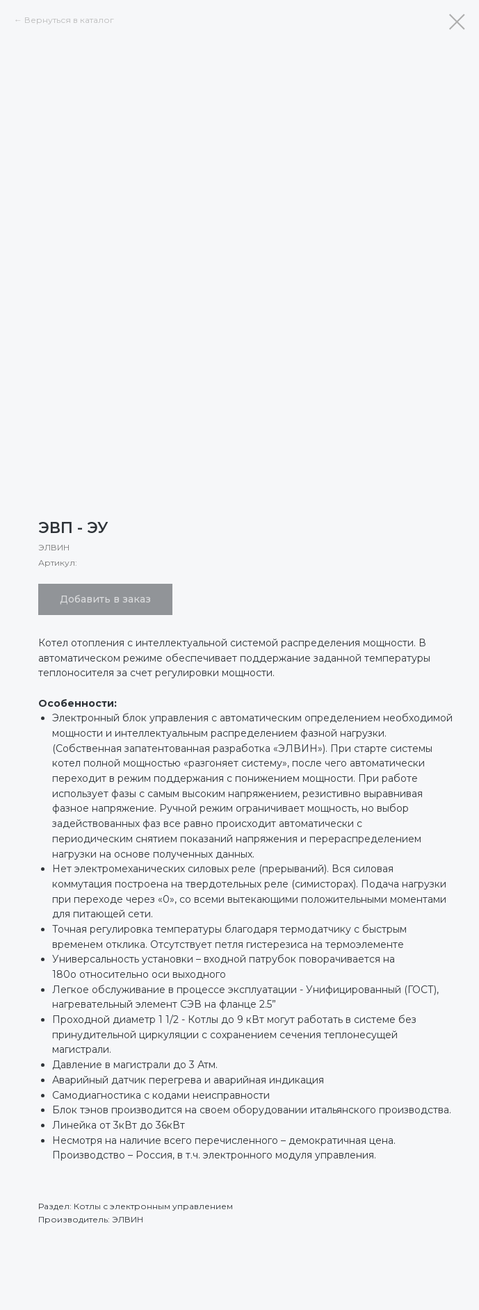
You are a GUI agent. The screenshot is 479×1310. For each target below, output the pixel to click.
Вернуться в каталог (69, 20)
